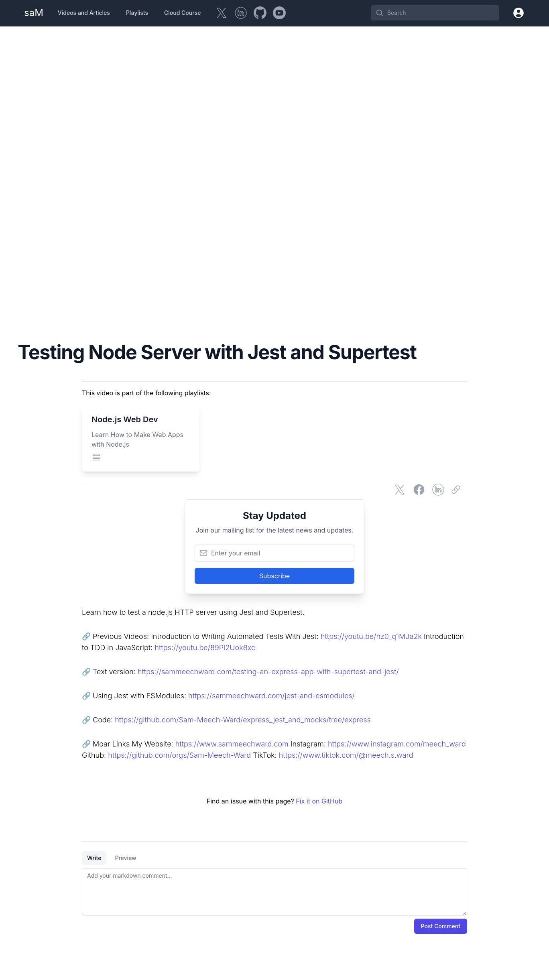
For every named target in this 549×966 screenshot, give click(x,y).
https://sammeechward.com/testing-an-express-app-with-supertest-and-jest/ (268, 671)
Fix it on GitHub (319, 801)
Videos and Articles (84, 12)
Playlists (137, 12)
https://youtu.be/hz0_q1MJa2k (371, 636)
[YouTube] (279, 12)
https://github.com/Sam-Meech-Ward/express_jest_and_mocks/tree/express (243, 720)
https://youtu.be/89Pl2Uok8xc (205, 647)
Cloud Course (182, 12)
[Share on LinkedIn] (438, 489)
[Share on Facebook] (419, 489)
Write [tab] (94, 857)
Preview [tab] (125, 857)
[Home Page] (33, 12)
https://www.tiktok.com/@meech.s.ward (346, 755)
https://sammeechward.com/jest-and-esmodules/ (271, 695)
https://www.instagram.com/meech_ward (397, 744)
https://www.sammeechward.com (232, 744)
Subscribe (274, 576)
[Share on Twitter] (399, 489)
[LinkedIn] (240, 12)
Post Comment (440, 926)
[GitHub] (260, 12)
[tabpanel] (274, 891)
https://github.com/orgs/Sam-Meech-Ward (179, 755)
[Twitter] (221, 12)
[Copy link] (457, 489)
